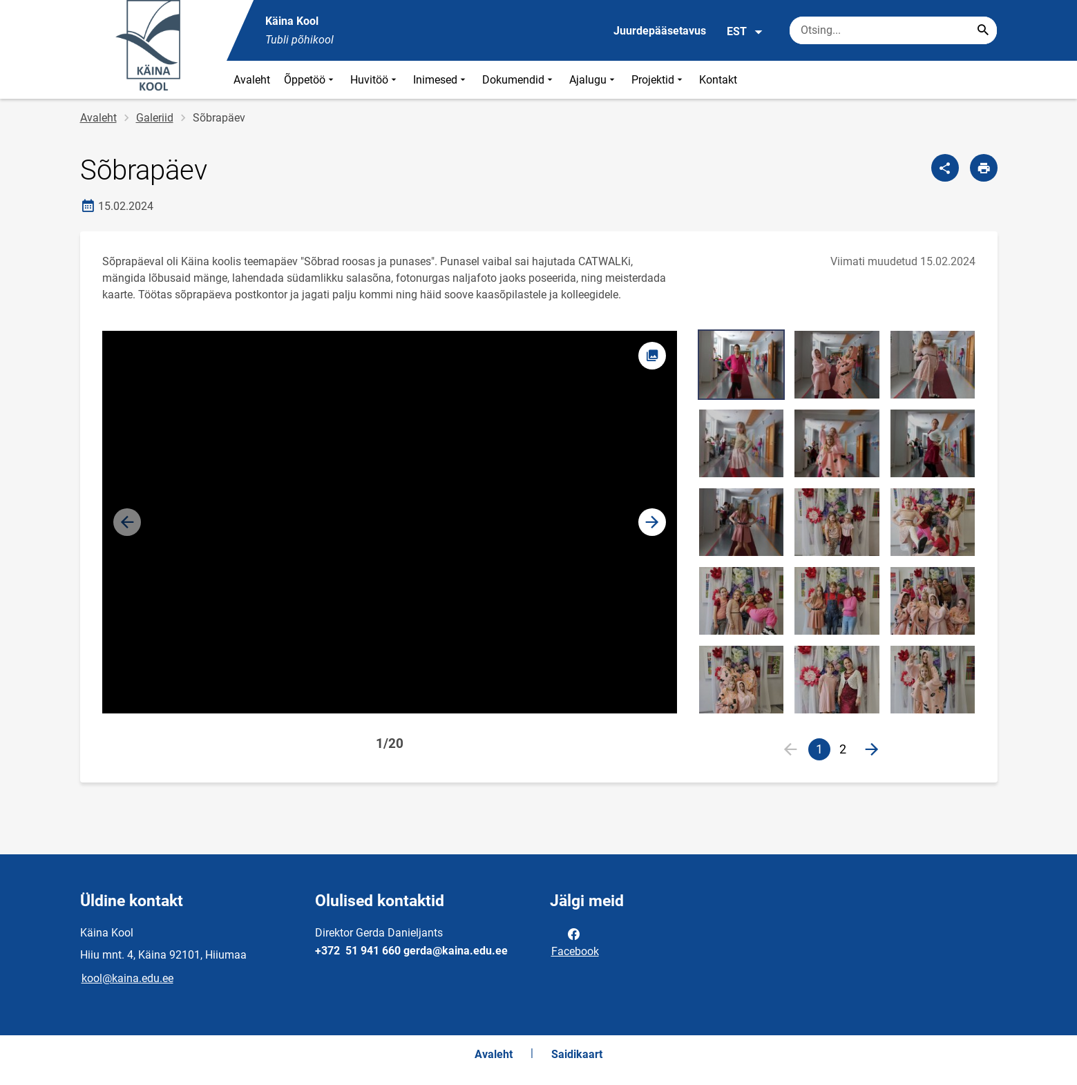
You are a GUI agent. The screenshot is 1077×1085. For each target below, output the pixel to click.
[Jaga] (945, 168)
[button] (652, 522)
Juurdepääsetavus (659, 30)
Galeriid (154, 117)
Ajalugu (593, 79)
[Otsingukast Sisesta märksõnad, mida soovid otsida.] (893, 30)
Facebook (575, 941)
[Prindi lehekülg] (984, 168)
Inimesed (440, 79)
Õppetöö (310, 79)
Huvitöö (374, 79)
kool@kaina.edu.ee (127, 978)
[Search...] (983, 30)
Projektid (658, 79)
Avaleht (251, 79)
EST (745, 31)
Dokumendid (518, 79)
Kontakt (718, 79)
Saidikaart (576, 1054)
